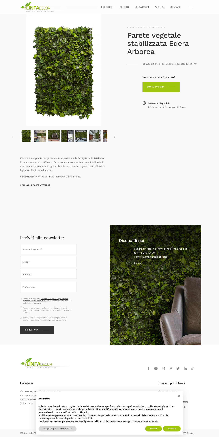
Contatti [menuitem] (175, 7)
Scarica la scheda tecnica (35, 185)
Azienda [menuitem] (160, 7)
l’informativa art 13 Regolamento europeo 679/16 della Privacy (45, 300)
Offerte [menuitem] (124, 7)
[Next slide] (114, 137)
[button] (179, 396)
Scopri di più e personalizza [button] (57, 428)
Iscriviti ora (31, 330)
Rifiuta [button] (153, 428)
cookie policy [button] (83, 412)
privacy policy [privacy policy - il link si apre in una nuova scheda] (127, 406)
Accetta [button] (172, 428)
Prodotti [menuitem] (106, 7)
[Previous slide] (12, 137)
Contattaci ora (155, 87)
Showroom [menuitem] (142, 7)
